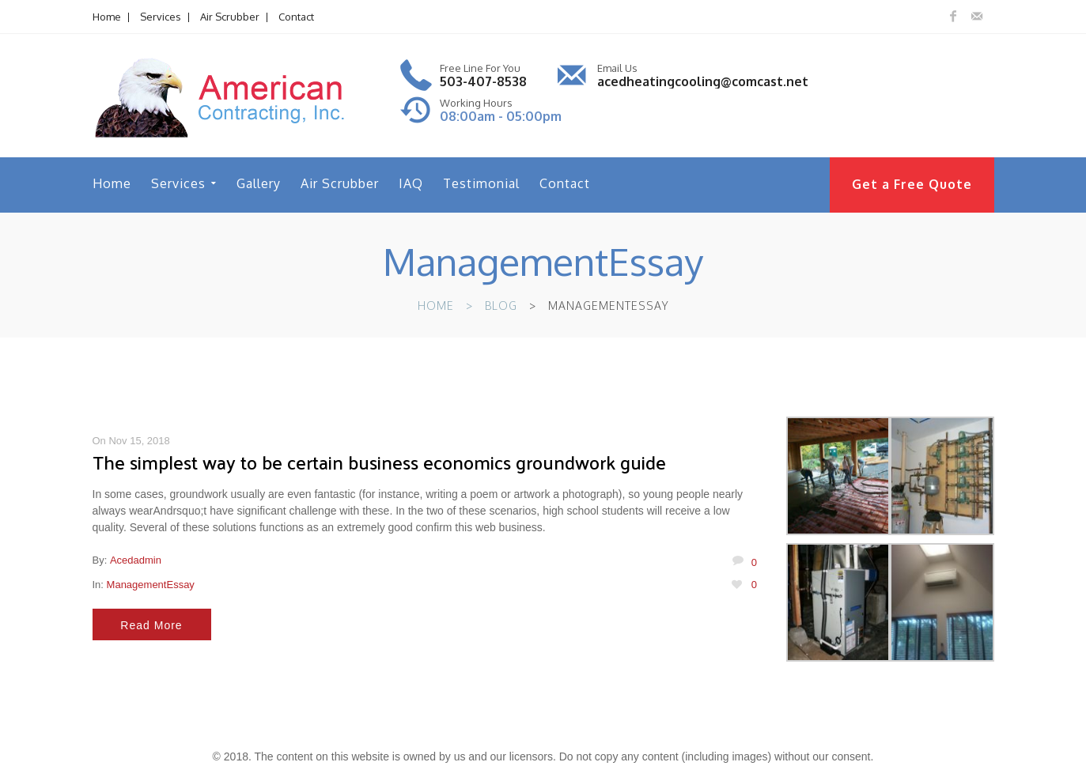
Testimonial (481, 183)
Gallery (258, 183)
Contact (296, 16)
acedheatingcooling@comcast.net (702, 81)
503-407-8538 (483, 81)
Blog (501, 305)
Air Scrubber (229, 16)
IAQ (411, 183)
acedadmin (135, 560)
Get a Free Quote (912, 184)
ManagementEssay (151, 584)
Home (107, 16)
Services (160, 16)
